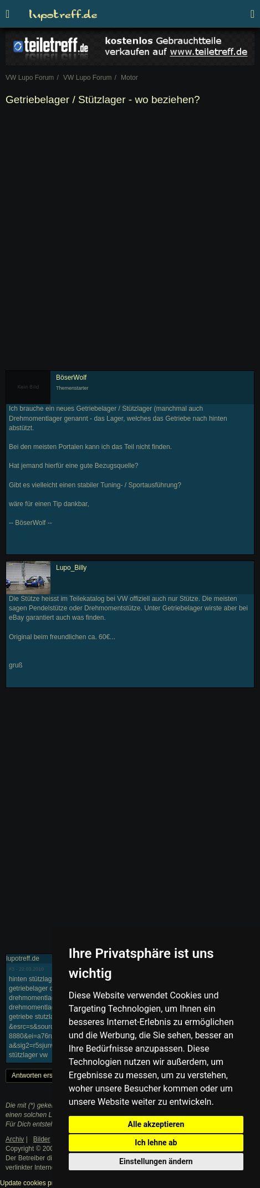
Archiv (15, 1139)
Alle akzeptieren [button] (156, 1124)
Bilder (41, 1139)
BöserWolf (71, 377)
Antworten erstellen (40, 1075)
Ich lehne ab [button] (156, 1142)
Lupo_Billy (71, 568)
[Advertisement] (130, 240)
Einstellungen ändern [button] (156, 1161)
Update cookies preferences (41, 1183)
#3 (11, 969)
